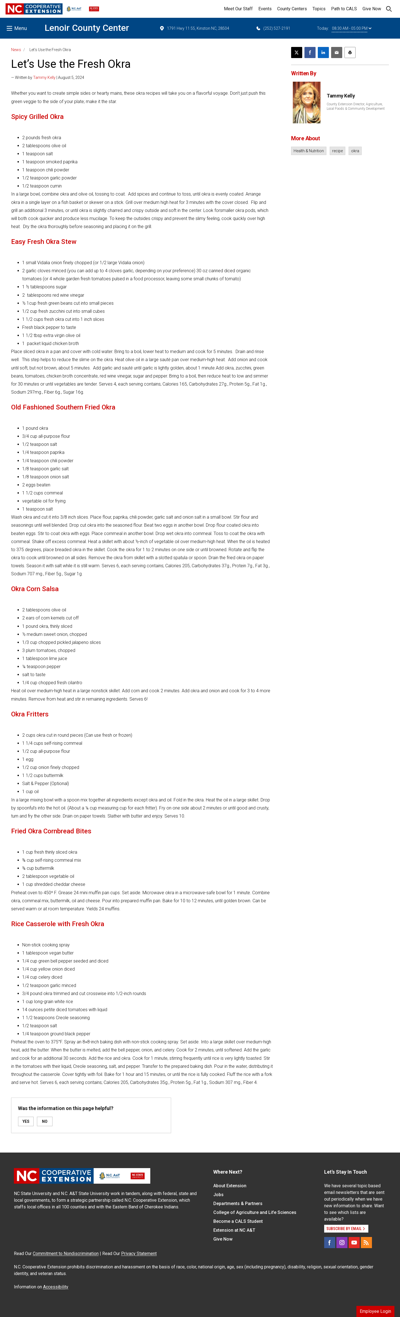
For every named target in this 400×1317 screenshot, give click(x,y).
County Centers (292, 8)
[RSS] (366, 1242)
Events (265, 8)
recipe (337, 151)
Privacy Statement (139, 1253)
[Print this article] (350, 52)
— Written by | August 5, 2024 (47, 77)
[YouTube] (354, 1242)
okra (355, 151)
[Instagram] (342, 1242)
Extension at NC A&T (234, 1230)
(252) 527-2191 (273, 28)
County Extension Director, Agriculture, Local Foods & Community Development (356, 106)
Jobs (218, 1194)
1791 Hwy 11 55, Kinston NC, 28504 (194, 28)
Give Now (371, 8)
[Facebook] (329, 1242)
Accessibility (55, 1286)
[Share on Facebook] (310, 52)
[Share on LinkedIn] (323, 52)
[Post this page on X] (296, 52)
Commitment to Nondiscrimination (66, 1253)
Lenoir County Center (87, 28)
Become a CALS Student (238, 1221)
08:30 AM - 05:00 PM (351, 28)
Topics (319, 8)
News (16, 50)
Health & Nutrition (309, 151)
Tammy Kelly (44, 77)
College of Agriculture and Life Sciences (254, 1212)
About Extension (229, 1185)
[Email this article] (336, 52)
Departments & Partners (237, 1203)
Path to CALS (344, 8)
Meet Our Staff (238, 8)
